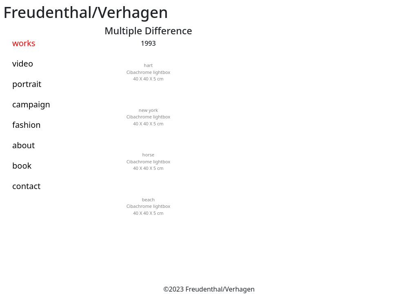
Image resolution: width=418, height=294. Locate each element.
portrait (26, 83)
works (23, 43)
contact (26, 186)
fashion (26, 124)
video (22, 63)
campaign (31, 104)
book (21, 165)
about (23, 145)
